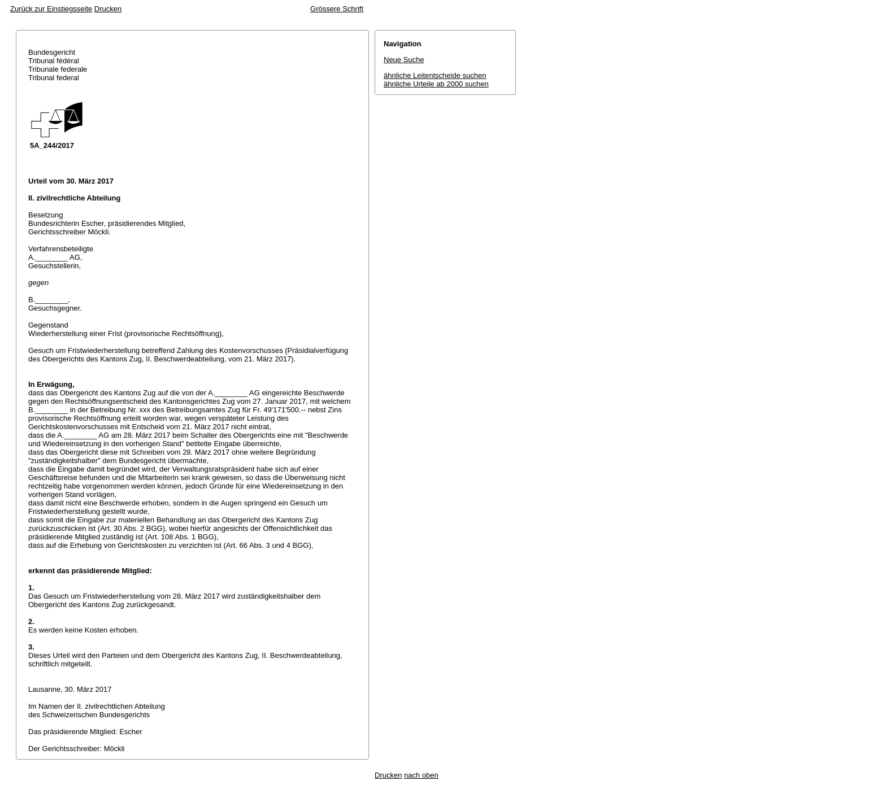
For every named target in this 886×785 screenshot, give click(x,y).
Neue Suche (404, 59)
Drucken (107, 9)
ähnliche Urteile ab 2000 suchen (436, 84)
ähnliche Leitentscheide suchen (435, 75)
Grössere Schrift (336, 9)
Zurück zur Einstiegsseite (51, 9)
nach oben (421, 775)
